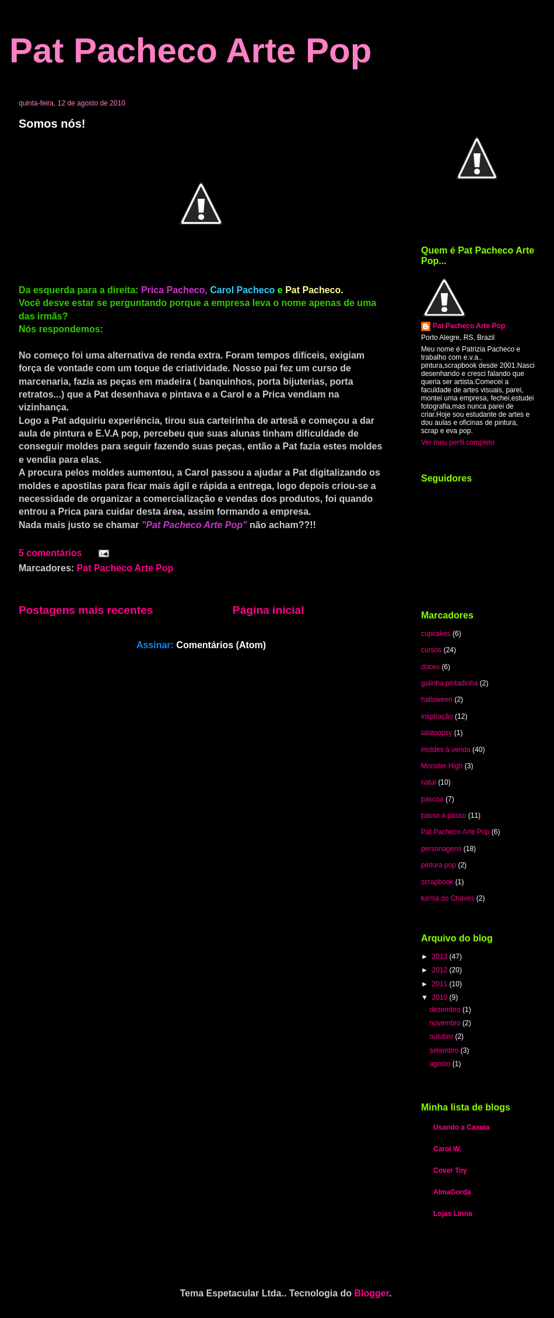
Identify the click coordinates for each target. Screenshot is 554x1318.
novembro (445, 1023)
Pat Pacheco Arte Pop (190, 50)
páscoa (432, 799)
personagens (441, 849)
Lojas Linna (452, 1214)
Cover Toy (450, 1170)
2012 (441, 970)
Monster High (441, 766)
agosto (440, 1064)
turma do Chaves (447, 898)
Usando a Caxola (461, 1127)
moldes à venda (446, 750)
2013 (441, 957)
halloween (437, 699)
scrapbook (437, 882)
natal (428, 782)
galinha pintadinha (449, 683)
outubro (442, 1036)
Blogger (372, 1293)
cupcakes (436, 634)
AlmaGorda (452, 1192)
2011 (441, 984)
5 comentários (50, 553)
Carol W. (447, 1149)
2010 (441, 997)
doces (430, 667)
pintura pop (438, 865)
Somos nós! (52, 123)
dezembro (445, 1010)
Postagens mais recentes (86, 610)
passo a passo (443, 815)
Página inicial (268, 610)
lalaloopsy (436, 733)
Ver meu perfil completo (458, 442)
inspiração (437, 716)
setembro (444, 1050)
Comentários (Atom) (221, 645)
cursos (431, 650)
